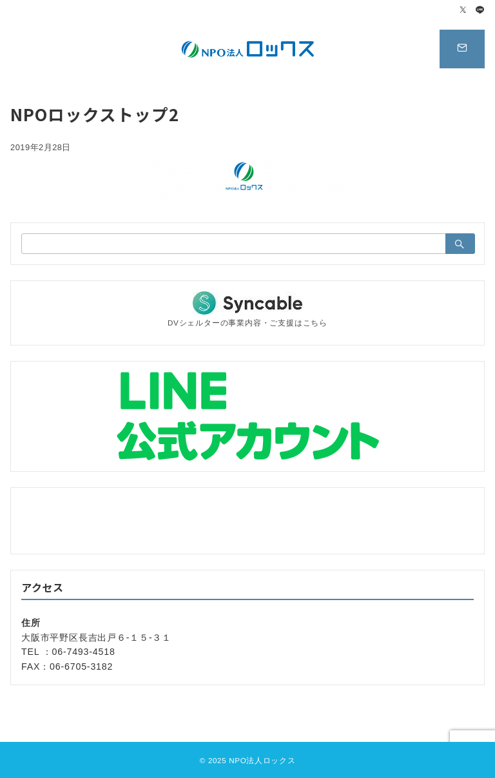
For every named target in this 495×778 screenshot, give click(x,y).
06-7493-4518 (83, 652)
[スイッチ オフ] (462, 49)
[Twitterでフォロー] (463, 10)
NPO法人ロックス (262, 760)
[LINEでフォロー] (480, 10)
